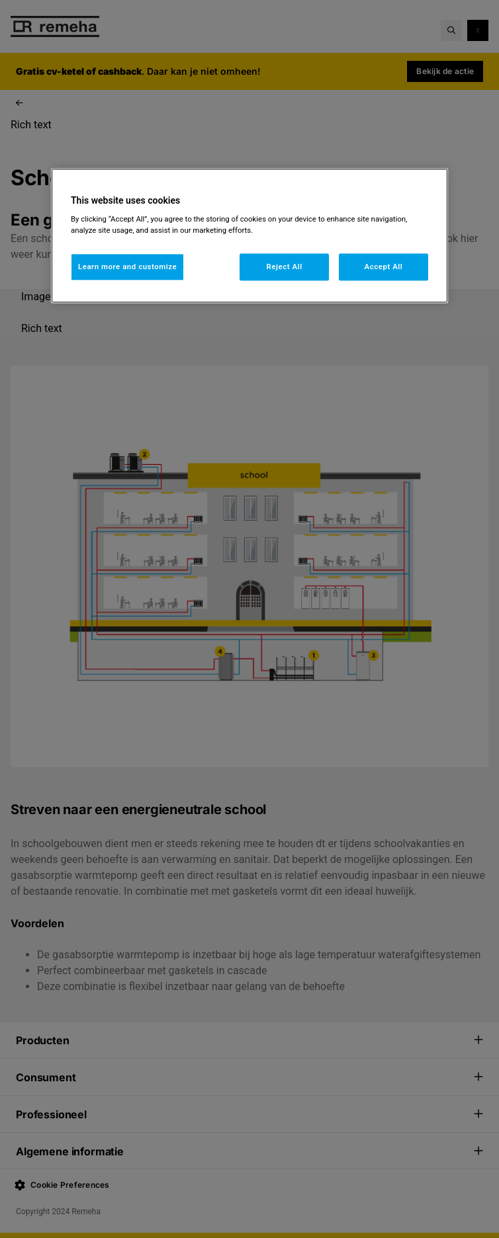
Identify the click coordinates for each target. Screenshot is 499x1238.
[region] (249, 236)
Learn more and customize (127, 266)
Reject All (284, 266)
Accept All (384, 266)
